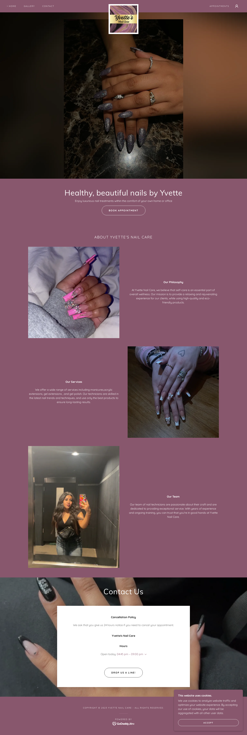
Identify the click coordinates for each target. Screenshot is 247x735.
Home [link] (12, 6)
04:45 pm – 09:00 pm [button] (130, 654)
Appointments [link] (219, 6)
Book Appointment (123, 210)
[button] (236, 6)
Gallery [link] (29, 6)
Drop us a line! (123, 672)
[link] (123, 5)
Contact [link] (48, 6)
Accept (209, 722)
